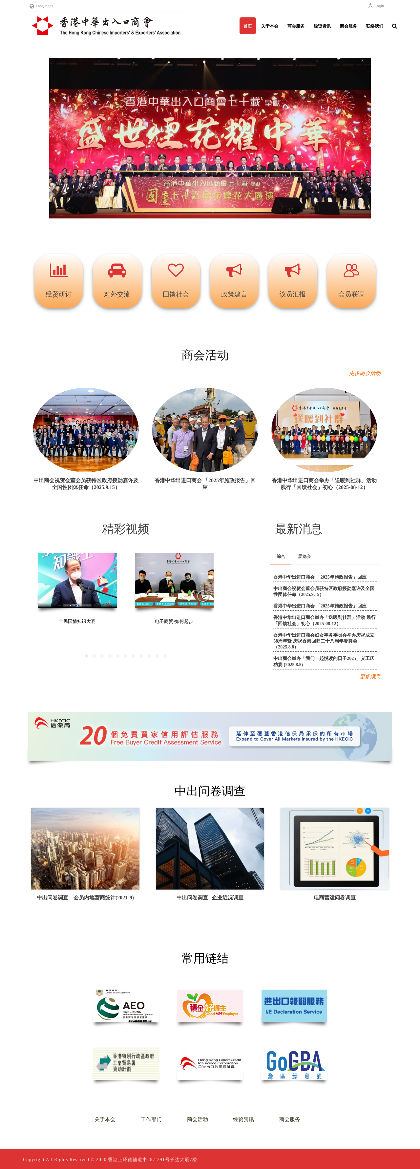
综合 (281, 556)
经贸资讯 (322, 26)
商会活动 (197, 1119)
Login (376, 6)
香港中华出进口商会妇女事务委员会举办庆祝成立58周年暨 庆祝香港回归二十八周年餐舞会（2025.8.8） (323, 641)
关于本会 (269, 26)
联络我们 (374, 26)
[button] (210, 138)
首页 (247, 26)
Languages (41, 6)
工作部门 (151, 1119)
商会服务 (295, 26)
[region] (210, 143)
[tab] (281, 556)
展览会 (304, 556)
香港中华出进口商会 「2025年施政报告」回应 (320, 577)
